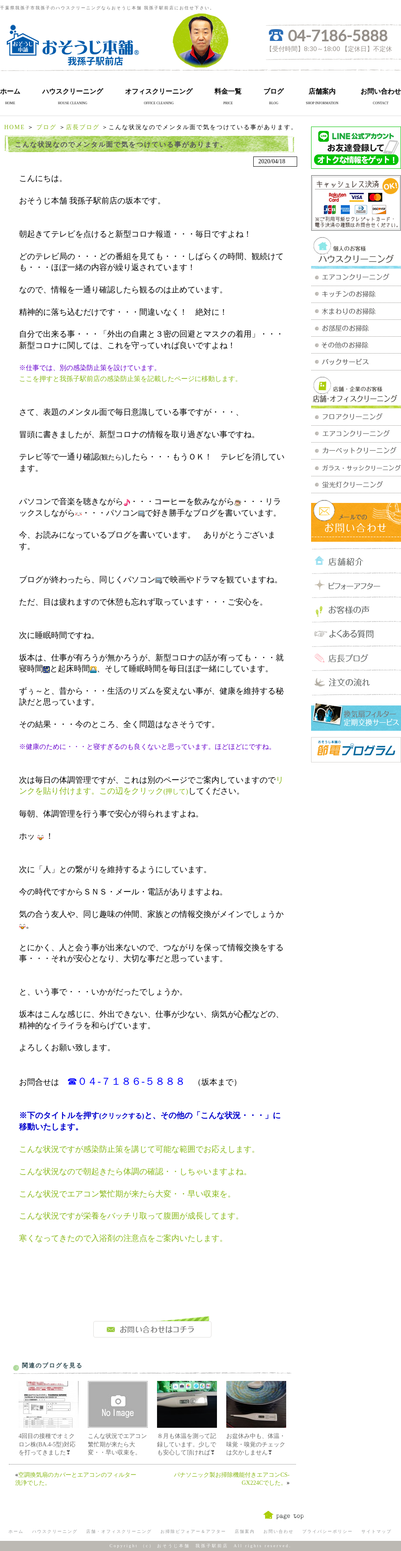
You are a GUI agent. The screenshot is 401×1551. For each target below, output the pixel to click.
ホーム (10, 91)
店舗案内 (322, 91)
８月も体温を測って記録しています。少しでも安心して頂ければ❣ (186, 1444)
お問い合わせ (380, 91)
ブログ (273, 91)
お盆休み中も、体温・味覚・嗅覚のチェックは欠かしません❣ (255, 1444)
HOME (14, 127)
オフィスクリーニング (158, 91)
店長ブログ (83, 127)
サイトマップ (376, 1531)
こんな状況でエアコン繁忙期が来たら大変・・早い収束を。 (117, 1444)
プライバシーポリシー (327, 1531)
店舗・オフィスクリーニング (119, 1531)
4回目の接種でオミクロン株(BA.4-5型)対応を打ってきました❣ (47, 1444)
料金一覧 (227, 91)
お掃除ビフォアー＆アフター (193, 1531)
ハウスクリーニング (72, 91)
